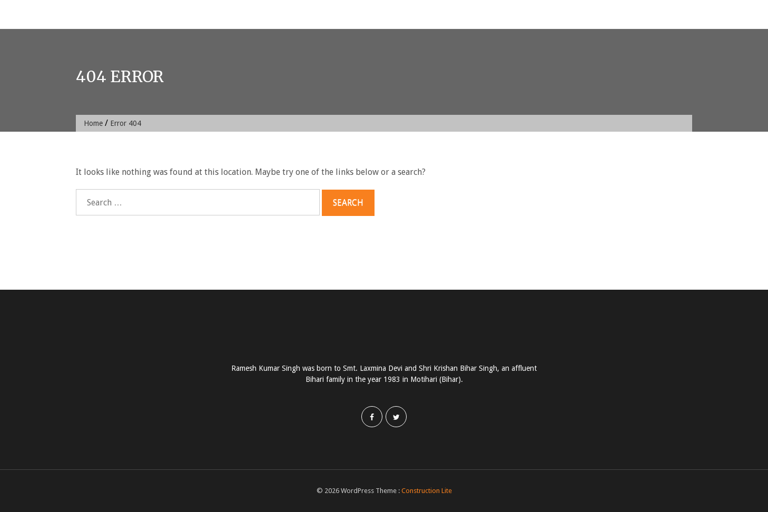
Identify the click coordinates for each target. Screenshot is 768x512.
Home (93, 123)
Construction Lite (426, 491)
